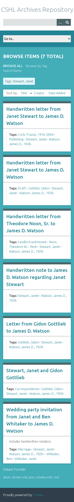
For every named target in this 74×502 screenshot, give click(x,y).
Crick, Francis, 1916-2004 (35, 134)
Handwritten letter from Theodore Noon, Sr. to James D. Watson (33, 223)
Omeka (38, 495)
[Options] (60, 22)
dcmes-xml (19, 477)
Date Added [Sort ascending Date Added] (57, 93)
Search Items (12, 70)
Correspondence (27, 389)
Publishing (16, 139)
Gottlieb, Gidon (38, 188)
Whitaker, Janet (26, 458)
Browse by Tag (36, 66)
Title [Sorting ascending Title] (24, 93)
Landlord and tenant (32, 242)
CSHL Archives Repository (37, 9)
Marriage (24, 449)
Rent (33, 246)
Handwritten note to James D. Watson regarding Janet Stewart (36, 277)
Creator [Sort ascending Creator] (39, 93)
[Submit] (67, 22)
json (32, 477)
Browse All (13, 66)
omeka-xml (44, 477)
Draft (22, 188)
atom (6, 477)
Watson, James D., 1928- (36, 193)
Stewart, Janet (36, 139)
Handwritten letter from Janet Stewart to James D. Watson (35, 116)
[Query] (37, 22)
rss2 (56, 477)
